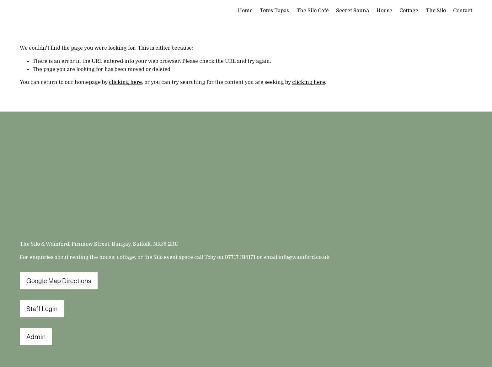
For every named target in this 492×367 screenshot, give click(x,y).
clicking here (125, 82)
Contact (462, 11)
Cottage (408, 11)
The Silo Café (313, 11)
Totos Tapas (274, 11)
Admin (36, 336)
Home (245, 11)
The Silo (436, 11)
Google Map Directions (58, 280)
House (384, 11)
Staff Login (42, 308)
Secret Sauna (352, 11)
